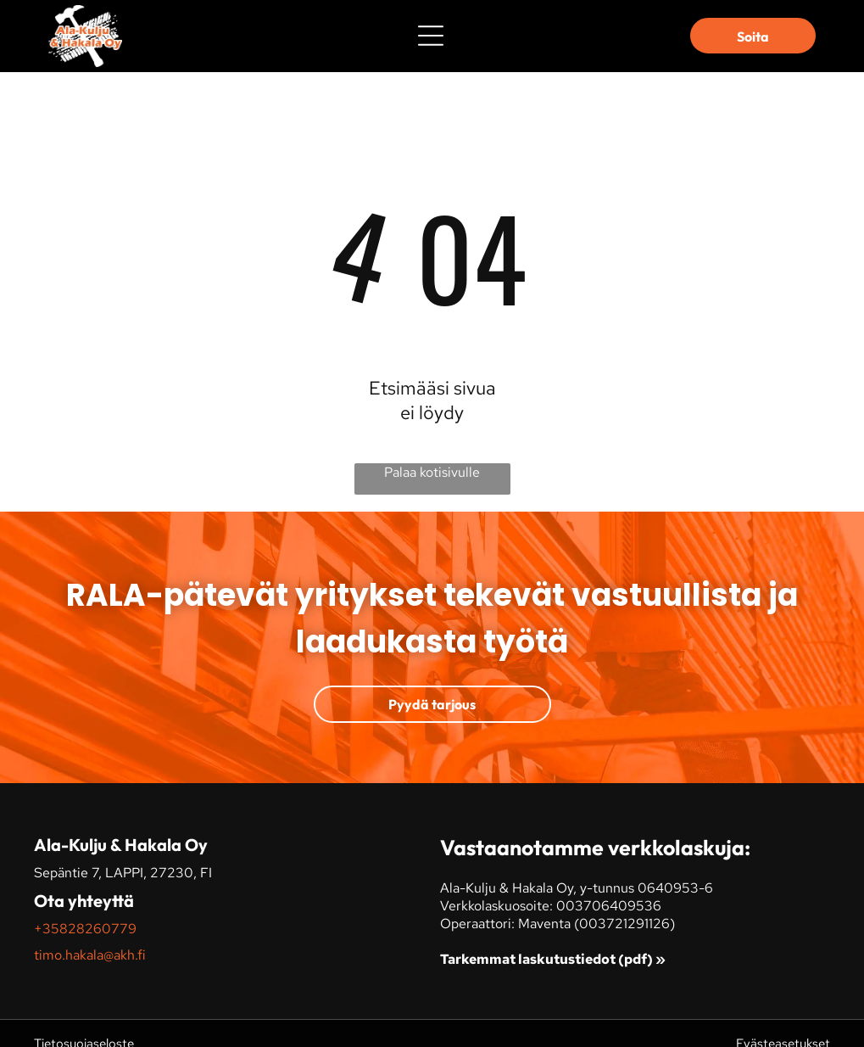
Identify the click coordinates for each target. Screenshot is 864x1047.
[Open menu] (430, 35)
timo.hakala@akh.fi (89, 955)
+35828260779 (85, 929)
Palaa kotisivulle (432, 472)
